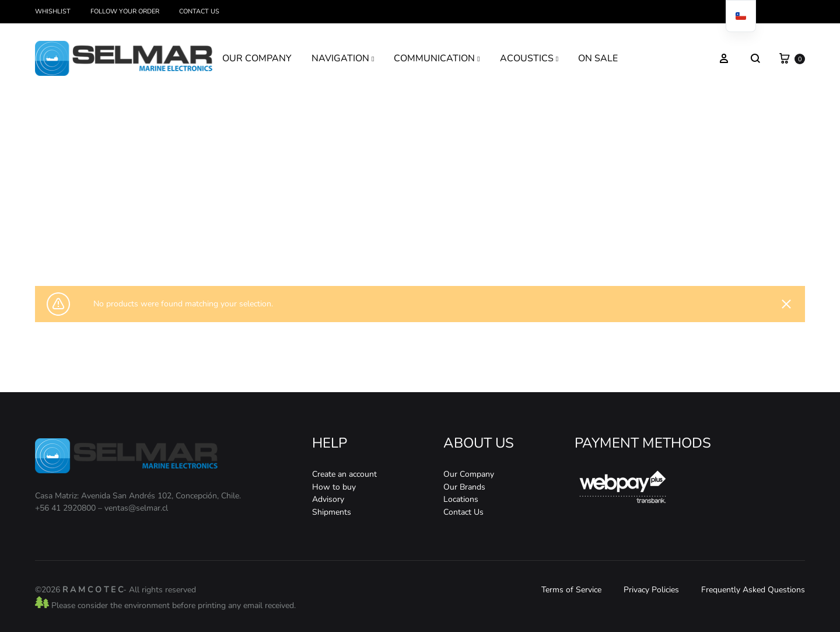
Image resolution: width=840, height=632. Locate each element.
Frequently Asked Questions (753, 589)
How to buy (334, 487)
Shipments (331, 512)
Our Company (468, 474)
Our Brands (464, 487)
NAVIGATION (343, 58)
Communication (433, 243)
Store (394, 243)
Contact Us (199, 11)
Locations (460, 499)
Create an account (344, 474)
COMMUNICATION (437, 58)
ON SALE (598, 58)
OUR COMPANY (257, 58)
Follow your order (124, 11)
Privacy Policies (651, 589)
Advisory (328, 499)
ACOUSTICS (529, 58)
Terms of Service (571, 589)
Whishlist (53, 11)
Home (368, 243)
